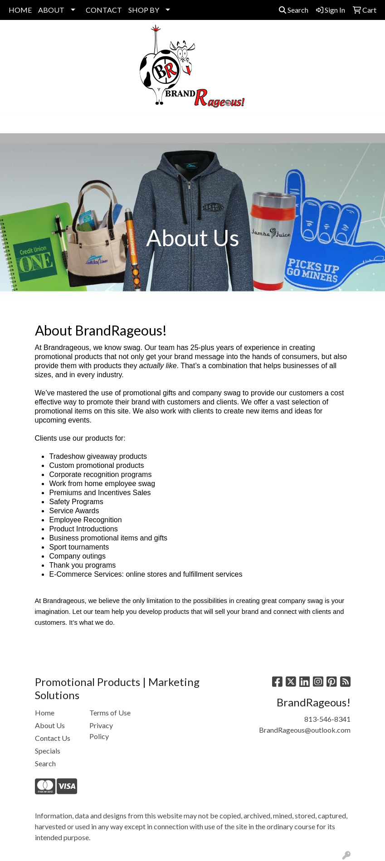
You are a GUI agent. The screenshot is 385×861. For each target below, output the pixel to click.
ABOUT (51, 9)
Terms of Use (110, 712)
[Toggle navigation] (14, 123)
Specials (47, 750)
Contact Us (52, 738)
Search (293, 9)
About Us (50, 725)
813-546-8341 (327, 719)
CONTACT (104, 9)
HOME (20, 9)
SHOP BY (143, 9)
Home (44, 712)
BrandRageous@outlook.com (305, 729)
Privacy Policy (101, 730)
